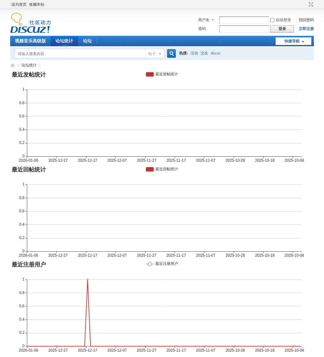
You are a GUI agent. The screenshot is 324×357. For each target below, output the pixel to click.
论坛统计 (64, 41)
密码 (202, 29)
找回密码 (306, 20)
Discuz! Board (12, 65)
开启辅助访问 (305, 4)
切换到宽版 (310, 4)
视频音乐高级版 (30, 41)
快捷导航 (292, 41)
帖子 (152, 54)
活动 (194, 53)
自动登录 (280, 20)
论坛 (87, 41)
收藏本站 (36, 4)
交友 (204, 53)
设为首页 (19, 4)
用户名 (203, 20)
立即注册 (306, 29)
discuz (216, 53)
